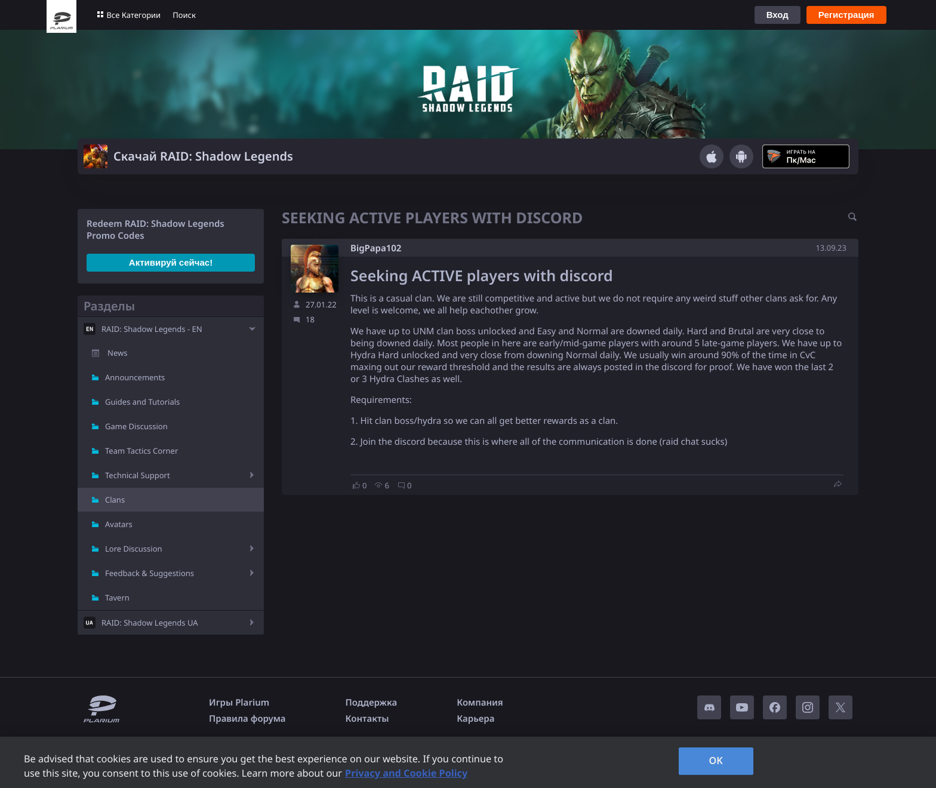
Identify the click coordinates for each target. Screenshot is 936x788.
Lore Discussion (133, 548)
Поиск (184, 15)
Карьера (475, 719)
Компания (480, 703)
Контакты (367, 719)
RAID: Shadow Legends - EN (151, 329)
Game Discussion (136, 426)
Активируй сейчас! (171, 262)
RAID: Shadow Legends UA (149, 622)
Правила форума (247, 719)
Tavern (117, 597)
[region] (468, 762)
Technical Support (137, 475)
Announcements (135, 377)
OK (716, 760)
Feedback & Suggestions (149, 573)
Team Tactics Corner (141, 450)
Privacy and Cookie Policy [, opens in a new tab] (406, 773)
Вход (777, 15)
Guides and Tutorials (142, 401)
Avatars (119, 524)
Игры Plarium (239, 703)
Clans (115, 499)
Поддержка (372, 703)
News (117, 352)
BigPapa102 (375, 248)
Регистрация (846, 15)
